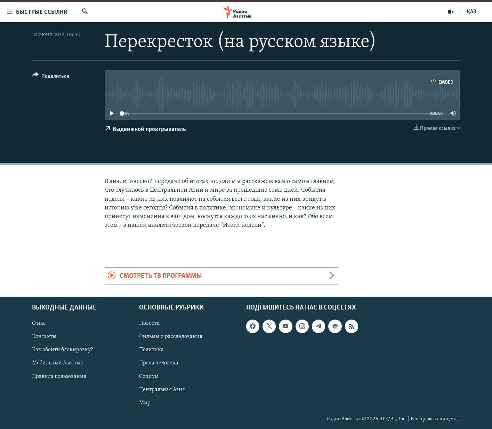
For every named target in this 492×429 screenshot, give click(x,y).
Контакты (44, 336)
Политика (151, 350)
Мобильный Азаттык (57, 363)
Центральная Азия (162, 389)
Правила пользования (59, 376)
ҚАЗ (471, 12)
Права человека (158, 363)
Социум (149, 376)
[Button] (51, 77)
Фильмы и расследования (170, 336)
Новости (149, 323)
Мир (145, 402)
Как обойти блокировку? (62, 350)
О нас (39, 323)
